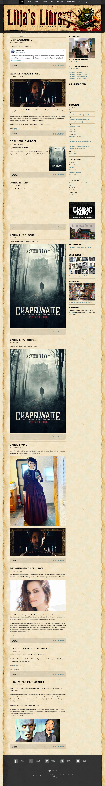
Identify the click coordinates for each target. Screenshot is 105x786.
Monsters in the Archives (74, 110)
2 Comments (14, 437)
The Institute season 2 (74, 127)
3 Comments (14, 227)
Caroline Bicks (72, 162)
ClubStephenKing (36, 453)
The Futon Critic (17, 665)
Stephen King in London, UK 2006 (76, 72)
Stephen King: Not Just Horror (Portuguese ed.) (80, 141)
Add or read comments (58, 66)
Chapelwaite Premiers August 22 (24, 234)
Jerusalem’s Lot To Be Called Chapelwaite (28, 648)
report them (72, 312)
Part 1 (70, 62)
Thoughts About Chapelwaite (23, 141)
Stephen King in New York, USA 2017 (77, 78)
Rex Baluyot (71, 167)
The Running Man (73, 190)
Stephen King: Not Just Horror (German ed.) (79, 115)
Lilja (50, 770)
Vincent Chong (53, 777)
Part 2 (74, 62)
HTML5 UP (70, 775)
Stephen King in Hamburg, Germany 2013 (78, 76)
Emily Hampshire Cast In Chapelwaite (26, 568)
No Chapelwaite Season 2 (21, 39)
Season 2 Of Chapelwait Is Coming (25, 73)
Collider (15, 129)
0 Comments (14, 174)
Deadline (15, 636)
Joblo (11, 688)
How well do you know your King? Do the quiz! (79, 276)
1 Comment (14, 66)
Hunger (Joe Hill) (73, 153)
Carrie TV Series (72, 132)
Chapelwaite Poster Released (23, 339)
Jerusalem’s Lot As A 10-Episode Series (27, 682)
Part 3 (77, 62)
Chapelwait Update (18, 444)
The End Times (72, 195)
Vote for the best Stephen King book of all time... (80, 302)
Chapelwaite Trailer (19, 182)
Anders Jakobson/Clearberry (48, 775)
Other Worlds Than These (75, 136)
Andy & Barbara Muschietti (75, 172)
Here (11, 147)
